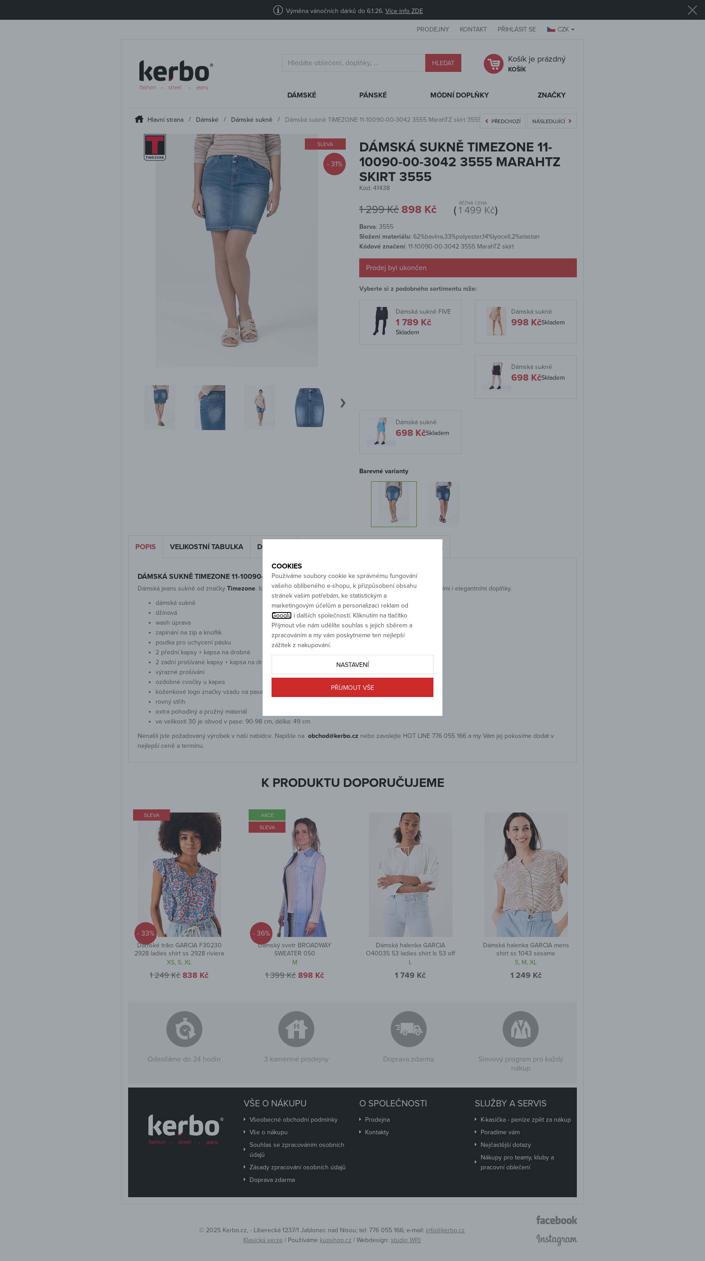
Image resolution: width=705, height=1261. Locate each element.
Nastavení (352, 695)
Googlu (282, 645)
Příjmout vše (352, 718)
